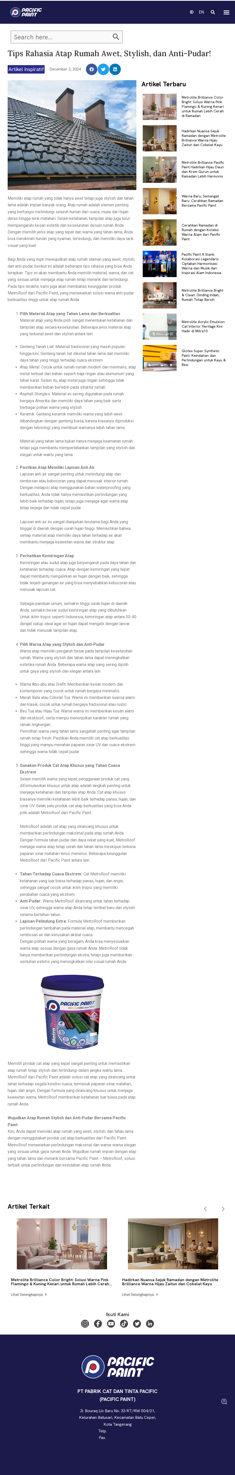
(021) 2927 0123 (122, 1431)
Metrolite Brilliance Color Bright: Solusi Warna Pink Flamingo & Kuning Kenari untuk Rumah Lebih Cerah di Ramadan (203, 106)
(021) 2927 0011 (121, 1437)
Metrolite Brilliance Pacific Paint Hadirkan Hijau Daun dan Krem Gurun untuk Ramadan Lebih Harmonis (203, 169)
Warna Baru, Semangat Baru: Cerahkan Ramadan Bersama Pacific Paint (202, 201)
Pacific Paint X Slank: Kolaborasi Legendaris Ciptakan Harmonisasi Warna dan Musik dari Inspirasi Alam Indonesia (201, 263)
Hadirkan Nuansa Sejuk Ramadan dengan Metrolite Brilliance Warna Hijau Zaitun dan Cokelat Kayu (204, 138)
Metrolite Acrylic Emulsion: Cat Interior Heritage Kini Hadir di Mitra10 (203, 326)
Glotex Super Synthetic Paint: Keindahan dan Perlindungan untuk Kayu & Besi (204, 358)
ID (192, 10)
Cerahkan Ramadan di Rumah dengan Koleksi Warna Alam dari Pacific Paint (201, 232)
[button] (213, 10)
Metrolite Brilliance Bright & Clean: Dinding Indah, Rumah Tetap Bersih (202, 295)
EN (201, 10)
